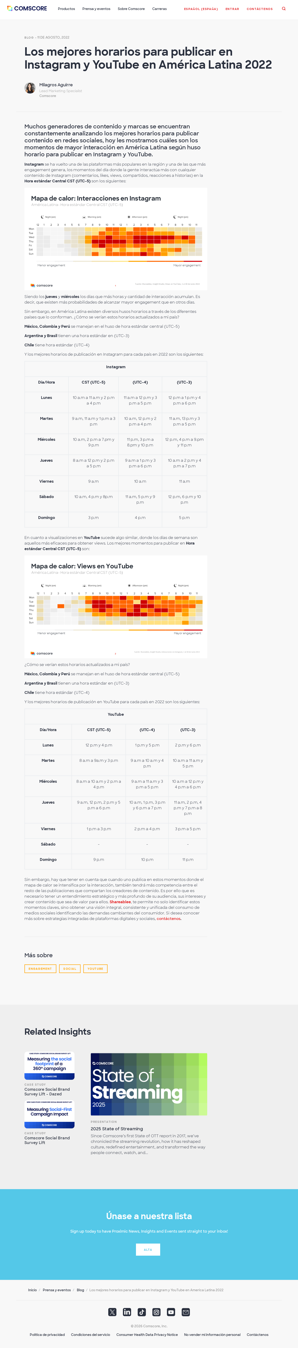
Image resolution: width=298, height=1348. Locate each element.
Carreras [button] (159, 9)
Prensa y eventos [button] (97, 9)
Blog (29, 37)
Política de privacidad (47, 1334)
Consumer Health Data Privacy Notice (147, 1334)
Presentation (104, 1121)
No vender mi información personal (212, 1334)
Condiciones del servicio (90, 1334)
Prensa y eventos (57, 1290)
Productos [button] (66, 9)
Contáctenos (257, 1334)
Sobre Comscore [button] (131, 9)
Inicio (32, 1290)
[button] (201, 11)
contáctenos (168, 918)
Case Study (35, 1084)
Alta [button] (148, 1249)
